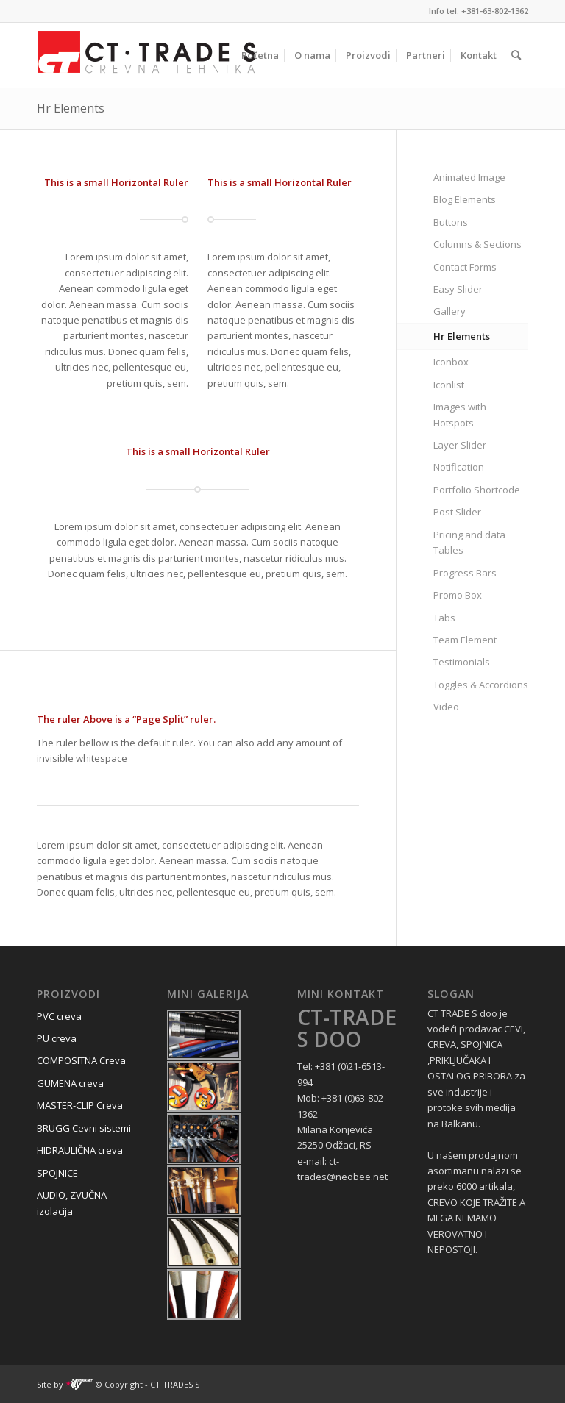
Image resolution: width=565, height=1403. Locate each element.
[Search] (516, 55)
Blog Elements (464, 199)
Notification (458, 467)
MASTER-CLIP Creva (80, 1105)
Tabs (444, 617)
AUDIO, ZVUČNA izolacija (72, 1202)
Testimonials (461, 661)
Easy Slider (458, 289)
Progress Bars (465, 572)
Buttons (450, 222)
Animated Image (469, 177)
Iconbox (451, 361)
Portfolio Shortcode (476, 489)
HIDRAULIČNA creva (80, 1150)
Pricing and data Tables (469, 542)
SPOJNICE (57, 1172)
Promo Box (457, 594)
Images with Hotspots (459, 414)
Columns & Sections (477, 244)
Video (446, 706)
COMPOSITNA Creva (81, 1060)
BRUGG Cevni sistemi (84, 1128)
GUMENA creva (70, 1083)
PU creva (57, 1038)
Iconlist (448, 384)
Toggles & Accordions (480, 684)
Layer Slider (459, 444)
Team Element (465, 639)
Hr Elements (70, 108)
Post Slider (457, 511)
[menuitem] (260, 55)
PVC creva (59, 1016)
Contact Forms (465, 267)
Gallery (449, 311)
